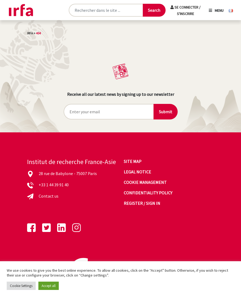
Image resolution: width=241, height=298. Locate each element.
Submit (165, 111)
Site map (132, 161)
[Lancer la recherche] (154, 10)
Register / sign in (142, 203)
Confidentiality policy (148, 192)
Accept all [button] (49, 286)
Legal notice (137, 172)
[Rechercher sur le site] (106, 10)
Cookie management (145, 182)
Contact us (49, 196)
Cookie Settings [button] (21, 286)
